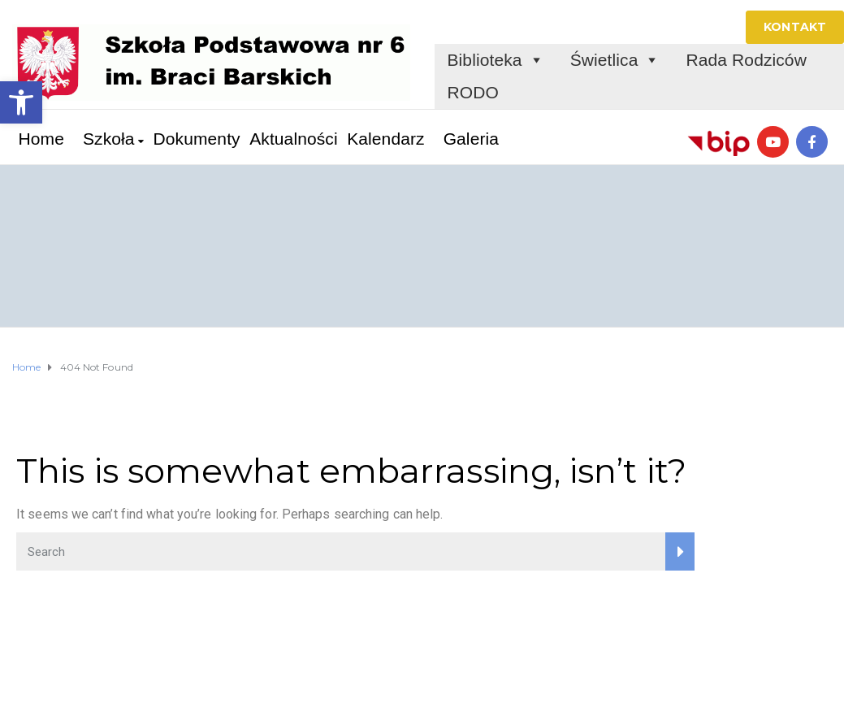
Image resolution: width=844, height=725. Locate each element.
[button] (21, 102)
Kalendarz (385, 138)
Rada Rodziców (746, 59)
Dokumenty (197, 138)
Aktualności (293, 138)
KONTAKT (795, 27)
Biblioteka (496, 60)
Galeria (471, 138)
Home (41, 138)
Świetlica (615, 60)
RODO (473, 92)
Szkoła (109, 138)
